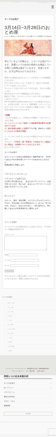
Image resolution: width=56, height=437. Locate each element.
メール (7, 263)
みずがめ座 (11, 349)
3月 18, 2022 (21, 36)
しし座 (9, 323)
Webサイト (42, 128)
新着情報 (7, 408)
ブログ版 (33, 128)
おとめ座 (29, 36)
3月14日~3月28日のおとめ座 (27, 30)
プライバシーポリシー (17, 373)
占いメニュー (9, 196)
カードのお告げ (38, 36)
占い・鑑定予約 (30, 373)
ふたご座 (10, 314)
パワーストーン (9, 395)
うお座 (9, 353)
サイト (7, 268)
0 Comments (48, 36)
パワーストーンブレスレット (16, 174)
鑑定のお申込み (9, 399)
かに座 (9, 318)
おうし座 (10, 310)
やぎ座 (9, 344)
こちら (46, 96)
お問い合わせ (41, 373)
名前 (6, 257)
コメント (9, 235)
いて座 (9, 340)
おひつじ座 (11, 305)
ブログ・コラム (9, 404)
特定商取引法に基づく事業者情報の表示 (38, 371)
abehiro (12, 36)
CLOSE (28, 416)
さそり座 (10, 336)
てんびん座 (11, 331)
